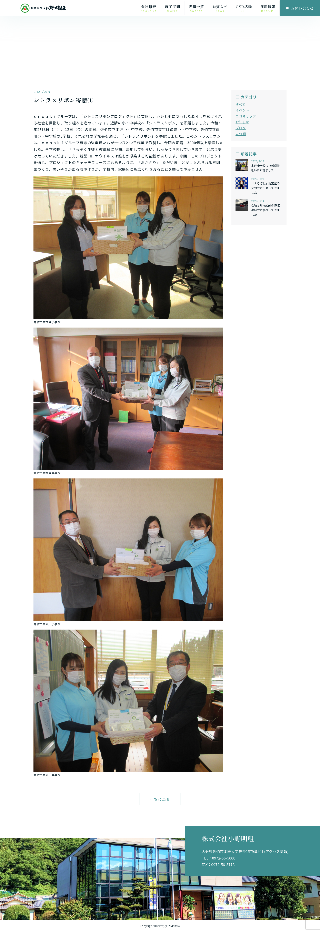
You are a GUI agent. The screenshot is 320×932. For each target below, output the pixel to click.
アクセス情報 (276, 851)
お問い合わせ (300, 8)
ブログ (241, 127)
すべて (240, 104)
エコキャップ (246, 116)
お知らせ (242, 121)
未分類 (241, 133)
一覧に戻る (160, 799)
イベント (242, 110)
